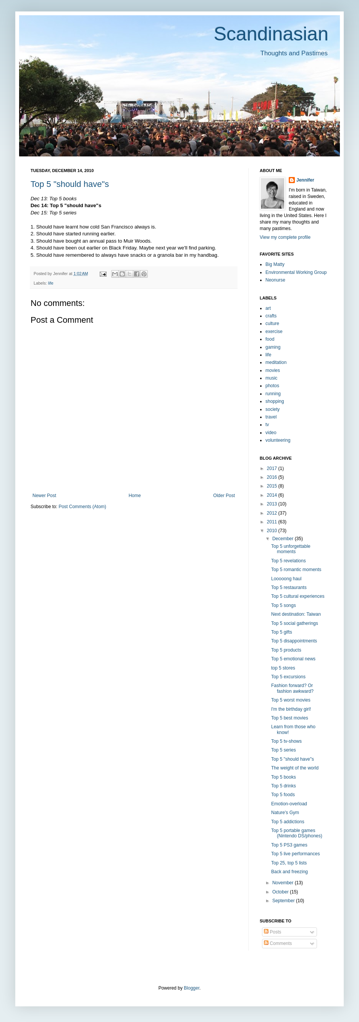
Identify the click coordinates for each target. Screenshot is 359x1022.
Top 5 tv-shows (286, 741)
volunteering (277, 440)
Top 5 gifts (281, 632)
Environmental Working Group (296, 272)
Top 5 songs (283, 605)
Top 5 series (283, 750)
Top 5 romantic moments (296, 569)
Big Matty (275, 264)
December (283, 538)
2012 (272, 513)
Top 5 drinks (283, 786)
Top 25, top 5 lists (289, 863)
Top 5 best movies (289, 718)
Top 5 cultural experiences (297, 596)
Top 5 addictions (287, 821)
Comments (278, 943)
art (268, 308)
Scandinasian (271, 34)
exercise (274, 331)
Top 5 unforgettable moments (290, 549)
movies (272, 370)
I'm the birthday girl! (291, 709)
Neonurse (275, 280)
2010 (272, 530)
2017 (272, 468)
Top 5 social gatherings (294, 623)
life (50, 283)
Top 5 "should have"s (70, 184)
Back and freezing (289, 871)
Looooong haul (286, 578)
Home (135, 495)
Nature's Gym (285, 812)
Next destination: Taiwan (296, 614)
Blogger (191, 988)
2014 (272, 495)
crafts (271, 316)
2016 (272, 477)
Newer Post (44, 495)
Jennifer (305, 180)
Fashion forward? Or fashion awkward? (292, 688)
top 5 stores (283, 668)
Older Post (224, 495)
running (273, 393)
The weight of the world (295, 768)
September (284, 900)
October (281, 892)
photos (272, 385)
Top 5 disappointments (294, 641)
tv (267, 424)
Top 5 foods (283, 794)
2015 (272, 486)
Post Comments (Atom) (82, 506)
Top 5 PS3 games (289, 845)
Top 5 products (286, 650)
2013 (272, 504)
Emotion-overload (289, 803)
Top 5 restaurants (289, 587)
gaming (272, 347)
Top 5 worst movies (290, 700)
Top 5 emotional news (293, 658)
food (269, 339)
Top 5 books (283, 777)
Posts (272, 932)
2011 (272, 522)
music (271, 378)
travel (271, 417)
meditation (275, 362)
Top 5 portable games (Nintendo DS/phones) (296, 833)
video (271, 432)
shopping (274, 401)
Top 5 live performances (295, 853)
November (283, 882)
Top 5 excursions (288, 676)
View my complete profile (285, 237)
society (272, 409)
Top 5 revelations (288, 560)
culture (272, 323)
